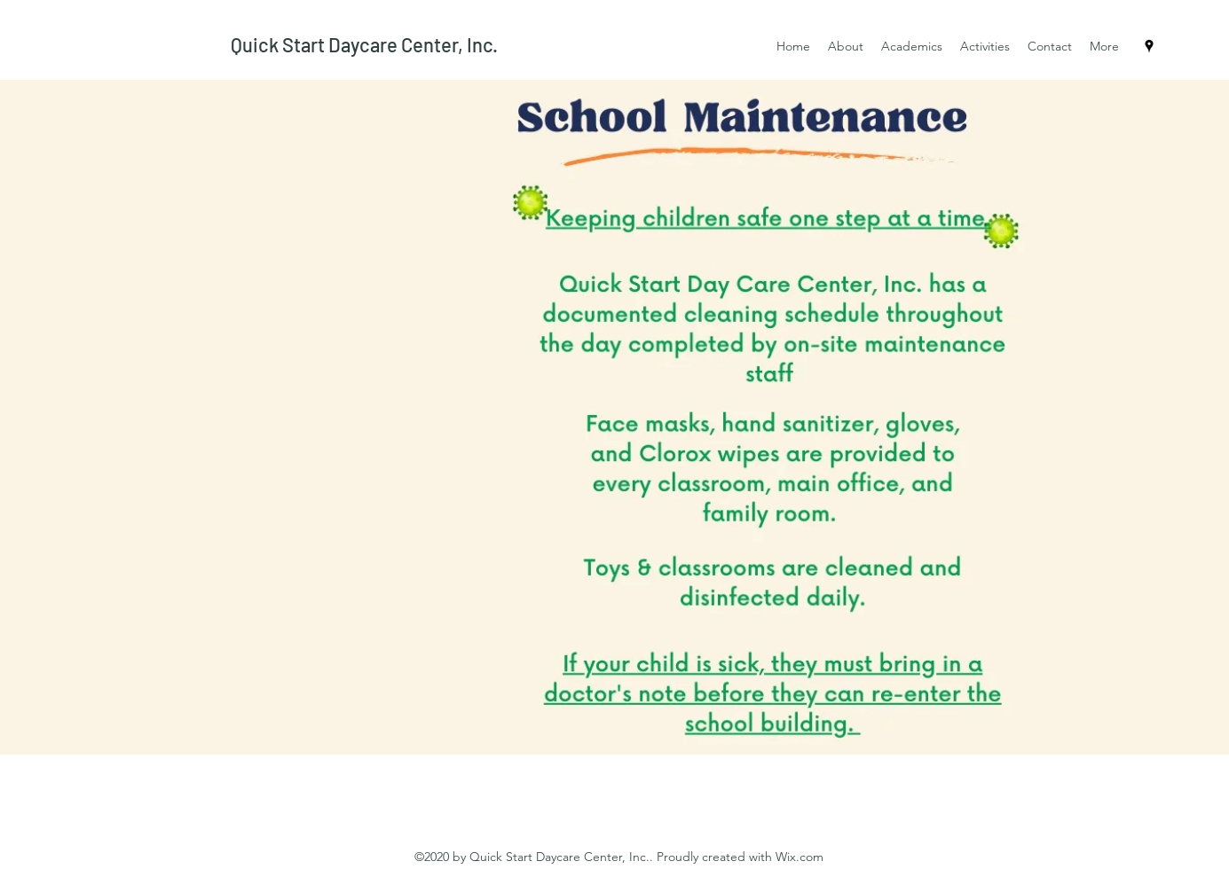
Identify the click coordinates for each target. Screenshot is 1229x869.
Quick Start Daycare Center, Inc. (364, 44)
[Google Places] (1149, 46)
